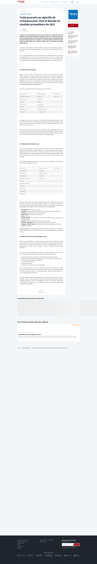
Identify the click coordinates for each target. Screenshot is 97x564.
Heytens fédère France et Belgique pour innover (29, 334)
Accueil (18, 348)
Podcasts (19, 544)
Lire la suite (70, 38)
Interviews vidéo (20, 546)
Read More (75, 337)
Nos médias (19, 548)
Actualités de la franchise (22, 541)
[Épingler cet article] (62, 11)
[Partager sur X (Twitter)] (43, 292)
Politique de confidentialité (28, 561)
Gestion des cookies (37, 561)
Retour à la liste (23, 11)
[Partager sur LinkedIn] (41, 292)
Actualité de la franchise (26, 348)
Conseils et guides (20, 543)
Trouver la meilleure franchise (23, 540)
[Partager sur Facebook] (39, 292)
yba (21, 228)
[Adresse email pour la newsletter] (67, 544)
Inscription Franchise (51, 561)
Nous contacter (44, 561)
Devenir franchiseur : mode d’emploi (46, 540)
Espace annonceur (43, 541)
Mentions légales (20, 561)
